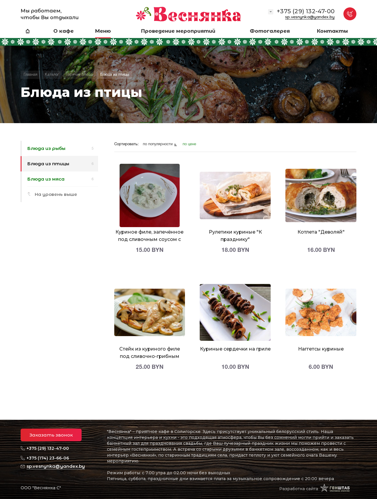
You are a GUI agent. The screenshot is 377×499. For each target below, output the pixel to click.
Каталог (52, 75)
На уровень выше (56, 194)
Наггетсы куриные (321, 349)
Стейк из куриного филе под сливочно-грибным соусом (149, 356)
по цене (189, 144)
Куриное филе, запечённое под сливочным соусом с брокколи (149, 239)
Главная (30, 75)
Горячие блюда (79, 75)
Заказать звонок (51, 435)
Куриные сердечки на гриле (235, 349)
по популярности (158, 144)
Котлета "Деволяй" (321, 232)
